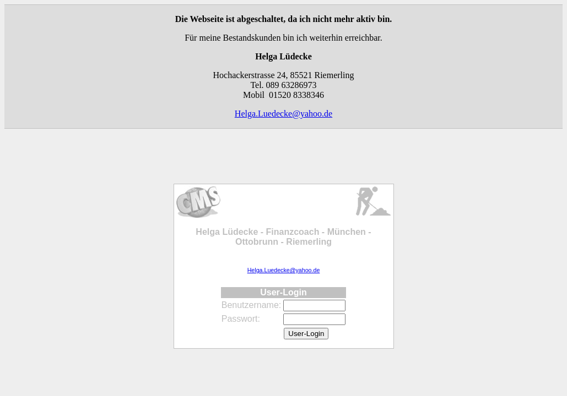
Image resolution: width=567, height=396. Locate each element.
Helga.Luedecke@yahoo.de (283, 113)
